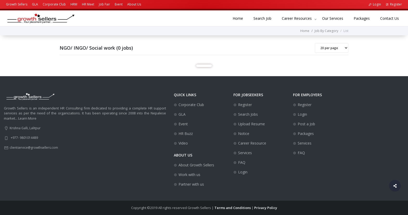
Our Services (335, 18)
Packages (364, 18)
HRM (74, 4)
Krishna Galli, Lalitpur (25, 128)
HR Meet (88, 4)
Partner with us (191, 184)
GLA (35, 4)
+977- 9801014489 (24, 137)
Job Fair (104, 4)
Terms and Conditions (232, 207)
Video (183, 143)
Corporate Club (54, 4)
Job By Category (326, 31)
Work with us (189, 174)
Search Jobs (248, 114)
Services (245, 152)
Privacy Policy (265, 207)
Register (394, 4)
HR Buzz (185, 133)
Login (374, 4)
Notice (243, 133)
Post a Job (306, 123)
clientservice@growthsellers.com (34, 147)
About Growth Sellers (196, 164)
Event (119, 4)
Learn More (27, 118)
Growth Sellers (16, 4)
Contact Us (392, 18)
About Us (134, 4)
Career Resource (252, 143)
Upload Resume (251, 123)
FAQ (241, 162)
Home (240, 18)
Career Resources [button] (297, 18)
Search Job (265, 18)
